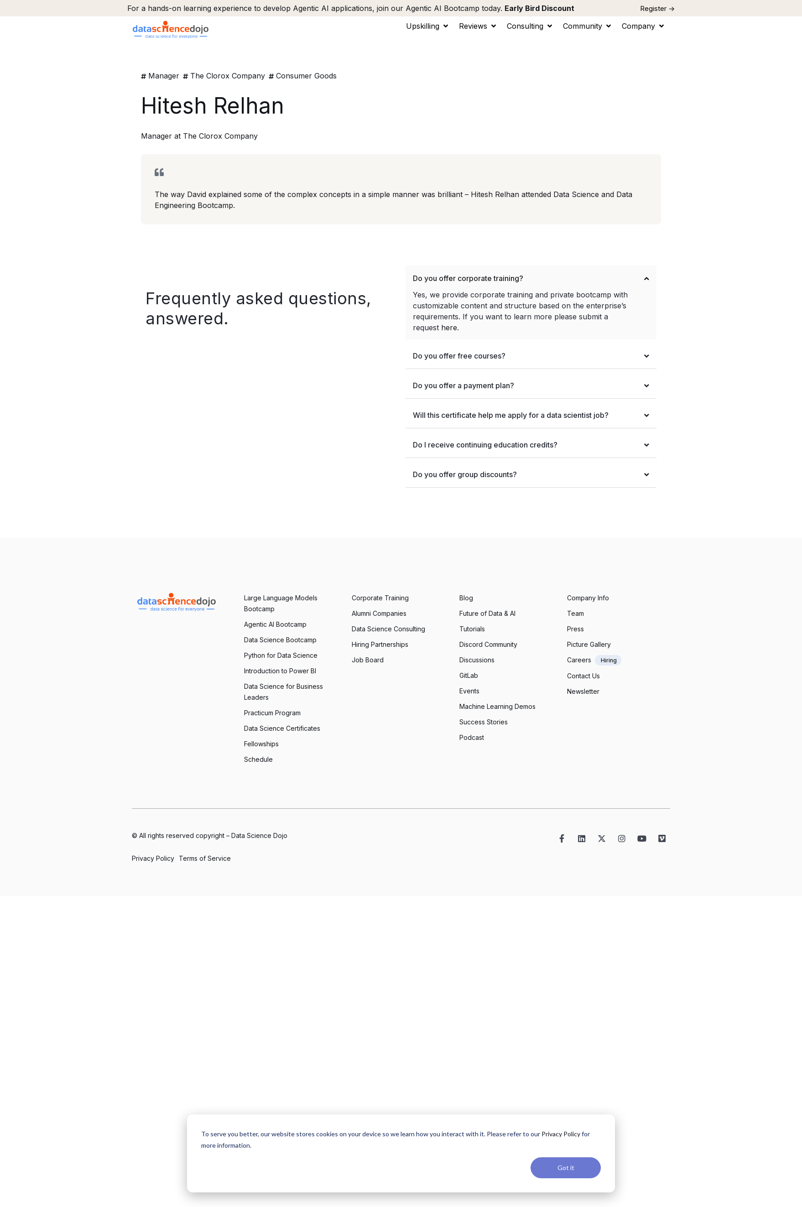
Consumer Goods (306, 75)
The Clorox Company (227, 75)
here (449, 327)
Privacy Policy (561, 1134)
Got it (565, 1167)
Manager (163, 75)
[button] (427, 26)
